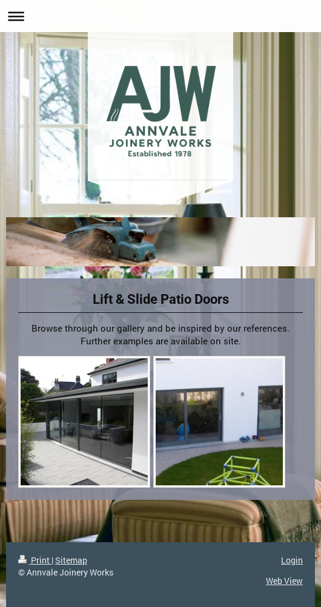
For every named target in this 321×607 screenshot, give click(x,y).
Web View (284, 580)
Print (34, 560)
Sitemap (71, 560)
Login (292, 560)
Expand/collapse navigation (160, 16)
